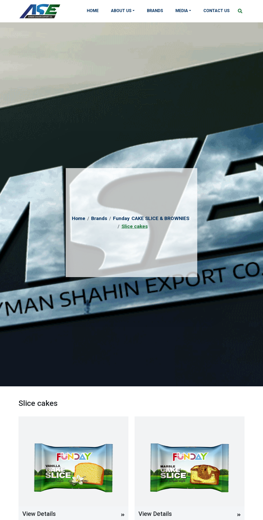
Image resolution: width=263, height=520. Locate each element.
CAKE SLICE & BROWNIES (160, 218)
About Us (121, 10)
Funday (121, 218)
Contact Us (216, 10)
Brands (155, 10)
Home (93, 10)
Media (181, 10)
